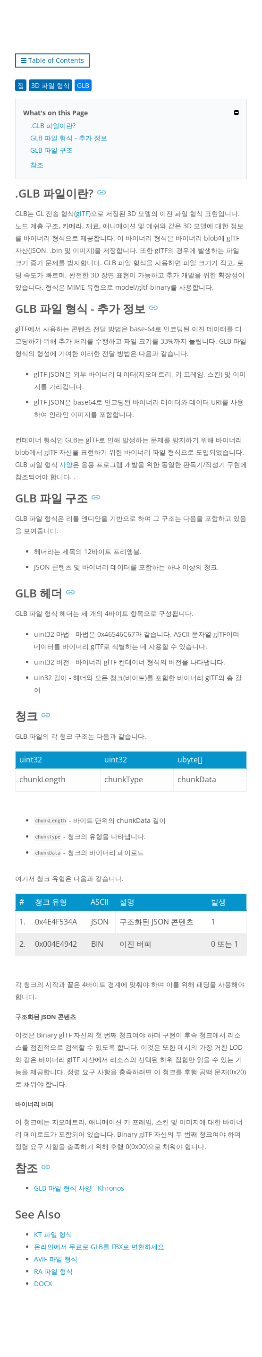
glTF (82, 213)
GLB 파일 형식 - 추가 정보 (68, 137)
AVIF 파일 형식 (55, 1258)
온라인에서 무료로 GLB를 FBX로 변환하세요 (99, 1246)
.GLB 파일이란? (53, 125)
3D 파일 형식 (50, 85)
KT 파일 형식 (53, 1234)
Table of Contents (52, 60)
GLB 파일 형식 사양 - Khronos (79, 1188)
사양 (66, 464)
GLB (83, 85)
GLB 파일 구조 (51, 150)
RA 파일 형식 (53, 1271)
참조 (36, 164)
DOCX (43, 1283)
